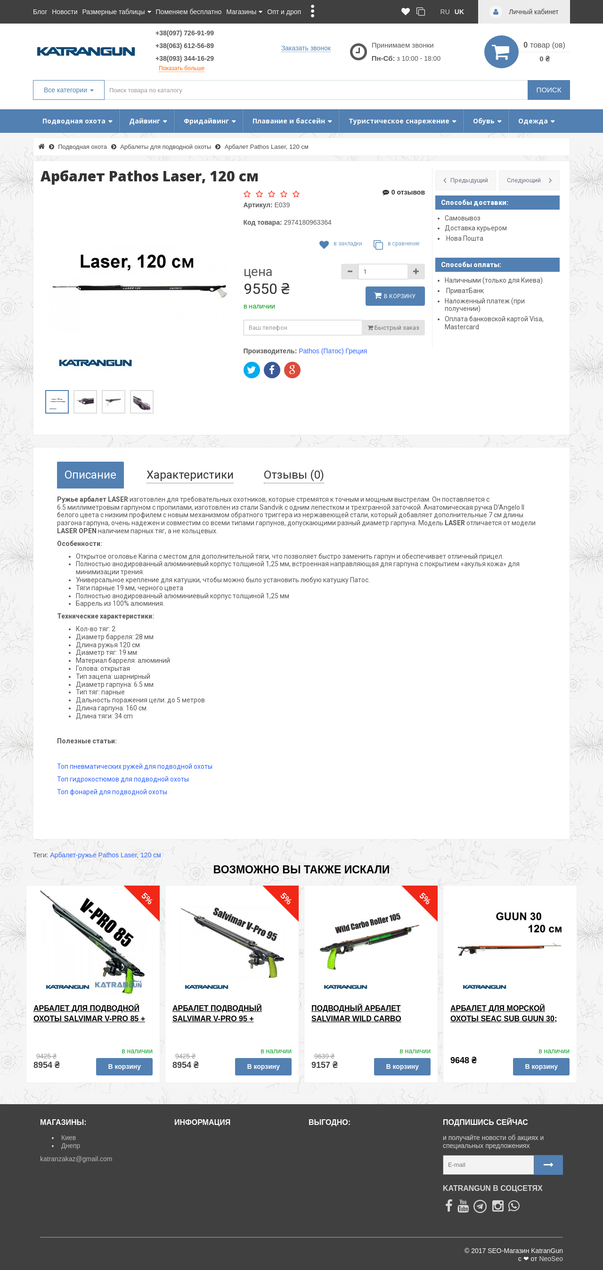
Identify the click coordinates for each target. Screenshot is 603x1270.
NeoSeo (551, 1258)
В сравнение (396, 245)
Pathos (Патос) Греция (333, 351)
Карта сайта (196, 1169)
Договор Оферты (204, 1190)
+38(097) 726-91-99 (184, 33)
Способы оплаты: (471, 265)
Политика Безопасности (214, 1201)
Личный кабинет (202, 1159)
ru (445, 12)
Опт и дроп (284, 12)
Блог (40, 12)
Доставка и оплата (206, 1137)
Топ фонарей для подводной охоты (112, 792)
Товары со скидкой (341, 1137)
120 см (150, 855)
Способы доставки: (474, 202)
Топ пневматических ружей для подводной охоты (134, 766)
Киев (68, 1137)
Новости (64, 12)
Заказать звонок (306, 47)
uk (459, 12)
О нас (186, 1180)
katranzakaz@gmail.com (76, 1159)
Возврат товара (201, 1148)
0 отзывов (404, 192)
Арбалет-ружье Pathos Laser (93, 855)
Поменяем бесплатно (189, 12)
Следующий (524, 180)
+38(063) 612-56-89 (184, 45)
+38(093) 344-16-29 (184, 58)
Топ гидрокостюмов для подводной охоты (123, 779)
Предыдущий (469, 180)
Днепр (70, 1145)
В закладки (340, 245)
